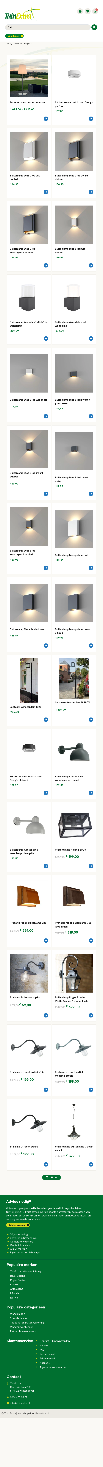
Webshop (17, 43)
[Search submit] (94, 27)
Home (8, 43)
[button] (96, 36)
